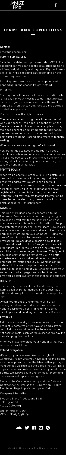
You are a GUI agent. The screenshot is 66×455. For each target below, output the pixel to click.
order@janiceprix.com (14, 52)
